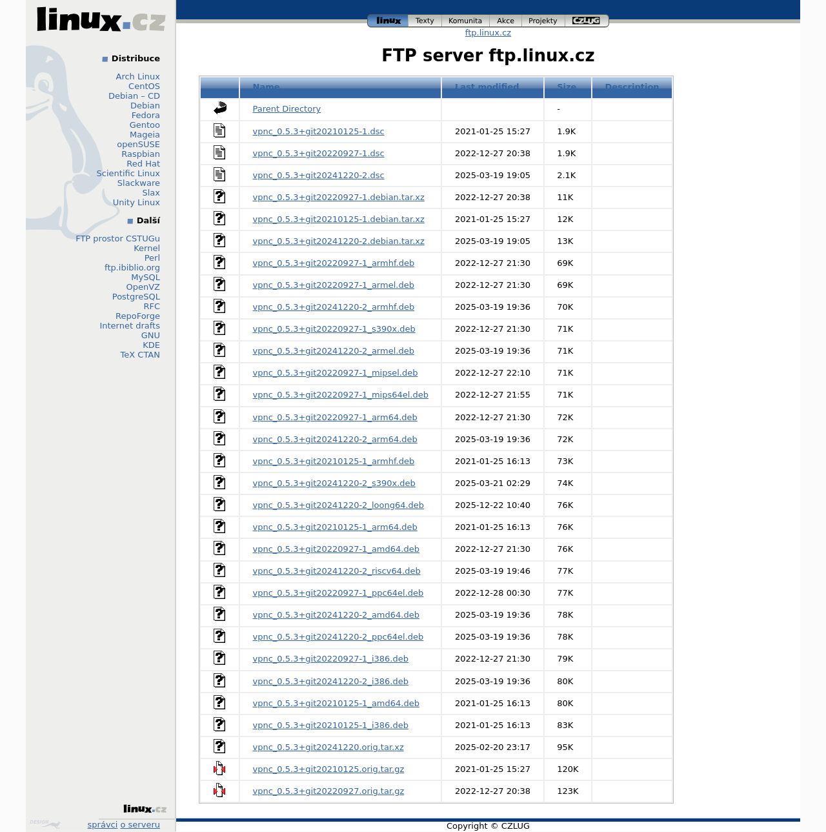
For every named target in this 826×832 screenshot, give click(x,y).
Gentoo (145, 125)
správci (103, 824)
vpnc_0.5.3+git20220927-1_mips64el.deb (340, 395)
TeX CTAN (140, 355)
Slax (151, 193)
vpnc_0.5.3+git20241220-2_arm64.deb (335, 439)
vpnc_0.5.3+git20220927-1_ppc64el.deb (338, 593)
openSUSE (138, 144)
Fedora (146, 115)
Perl (152, 258)
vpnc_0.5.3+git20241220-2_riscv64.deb (337, 571)
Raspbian (140, 154)
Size (566, 87)
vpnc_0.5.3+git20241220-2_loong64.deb (339, 505)
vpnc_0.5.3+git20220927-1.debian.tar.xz (339, 197)
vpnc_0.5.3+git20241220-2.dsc (319, 175)
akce (506, 21)
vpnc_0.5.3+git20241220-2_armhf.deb (334, 307)
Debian (145, 105)
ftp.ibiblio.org (132, 267)
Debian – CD (134, 96)
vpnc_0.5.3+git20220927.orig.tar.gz (329, 791)
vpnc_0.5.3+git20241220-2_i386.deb (330, 681)
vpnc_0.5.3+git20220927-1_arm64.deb (335, 417)
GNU (150, 335)
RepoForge (138, 316)
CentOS (144, 86)
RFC (151, 306)
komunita (466, 21)
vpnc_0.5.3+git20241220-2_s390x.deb (334, 483)
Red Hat (143, 163)
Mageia (145, 134)
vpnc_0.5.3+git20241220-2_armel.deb (333, 351)
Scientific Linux (128, 173)
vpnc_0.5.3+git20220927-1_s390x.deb (334, 329)
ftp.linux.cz (488, 32)
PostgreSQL (136, 296)
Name (266, 87)
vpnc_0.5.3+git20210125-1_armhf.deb (334, 461)
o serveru (140, 824)
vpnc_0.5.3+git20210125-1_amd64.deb (336, 703)
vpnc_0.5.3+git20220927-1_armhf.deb (334, 263)
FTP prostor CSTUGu (118, 238)
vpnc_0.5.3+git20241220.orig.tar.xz (328, 747)
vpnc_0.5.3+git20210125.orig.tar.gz (329, 769)
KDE (151, 345)
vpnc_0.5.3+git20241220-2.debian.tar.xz (339, 241)
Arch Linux (138, 76)
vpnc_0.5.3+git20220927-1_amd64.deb (336, 549)
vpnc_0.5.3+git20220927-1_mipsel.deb (335, 373)
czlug (587, 21)
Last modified (487, 87)
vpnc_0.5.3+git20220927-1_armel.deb (333, 285)
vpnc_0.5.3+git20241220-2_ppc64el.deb (338, 637)
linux (387, 21)
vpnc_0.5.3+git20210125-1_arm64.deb (335, 527)
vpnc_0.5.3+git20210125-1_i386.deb (330, 725)
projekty (543, 21)
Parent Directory (287, 109)
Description (632, 87)
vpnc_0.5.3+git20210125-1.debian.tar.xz (339, 219)
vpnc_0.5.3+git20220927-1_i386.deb (330, 659)
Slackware (138, 183)
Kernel (147, 248)
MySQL (145, 277)
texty (425, 21)
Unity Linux (136, 202)
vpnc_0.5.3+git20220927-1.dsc (319, 153)
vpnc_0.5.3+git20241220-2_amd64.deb (336, 615)
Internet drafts (129, 325)
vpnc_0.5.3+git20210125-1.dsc (319, 131)
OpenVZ (143, 287)
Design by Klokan (45, 824)
